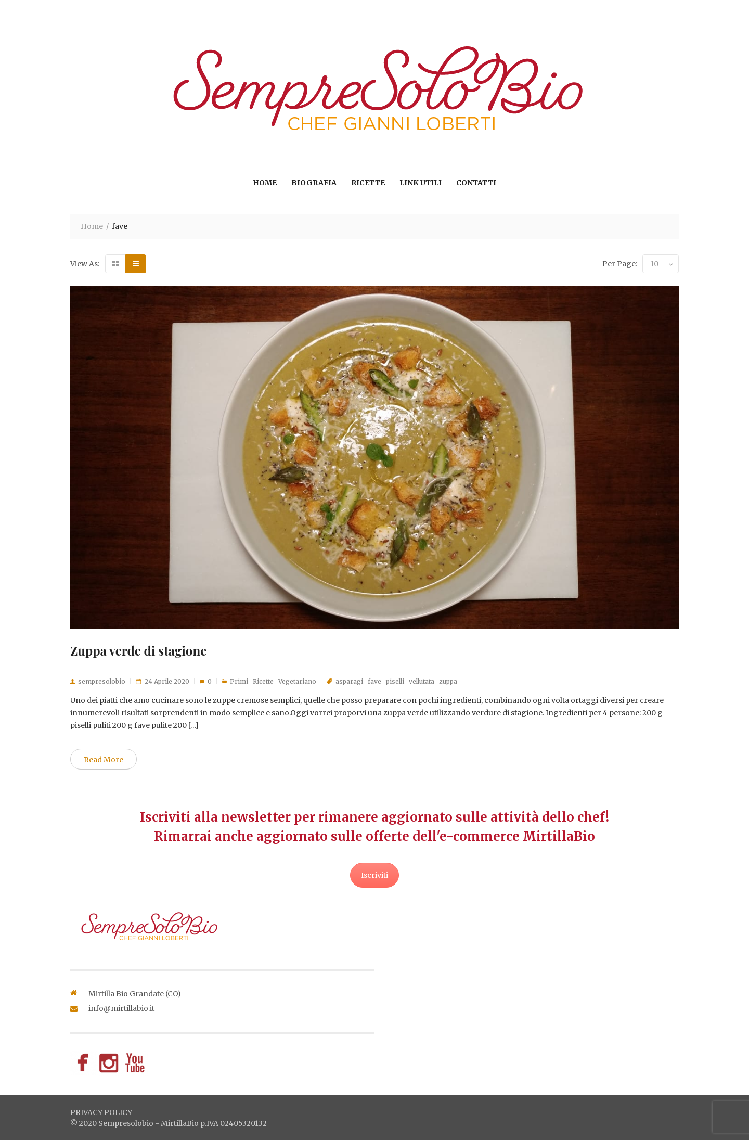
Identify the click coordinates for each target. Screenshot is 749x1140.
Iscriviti (374, 875)
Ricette (368, 182)
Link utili (420, 182)
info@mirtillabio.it (121, 1008)
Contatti (476, 182)
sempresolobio (101, 681)
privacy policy (101, 1112)
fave (374, 681)
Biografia (314, 182)
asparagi (349, 681)
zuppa (448, 681)
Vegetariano (297, 681)
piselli (395, 681)
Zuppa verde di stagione (138, 650)
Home (265, 182)
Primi (239, 681)
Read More (103, 759)
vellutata (421, 681)
